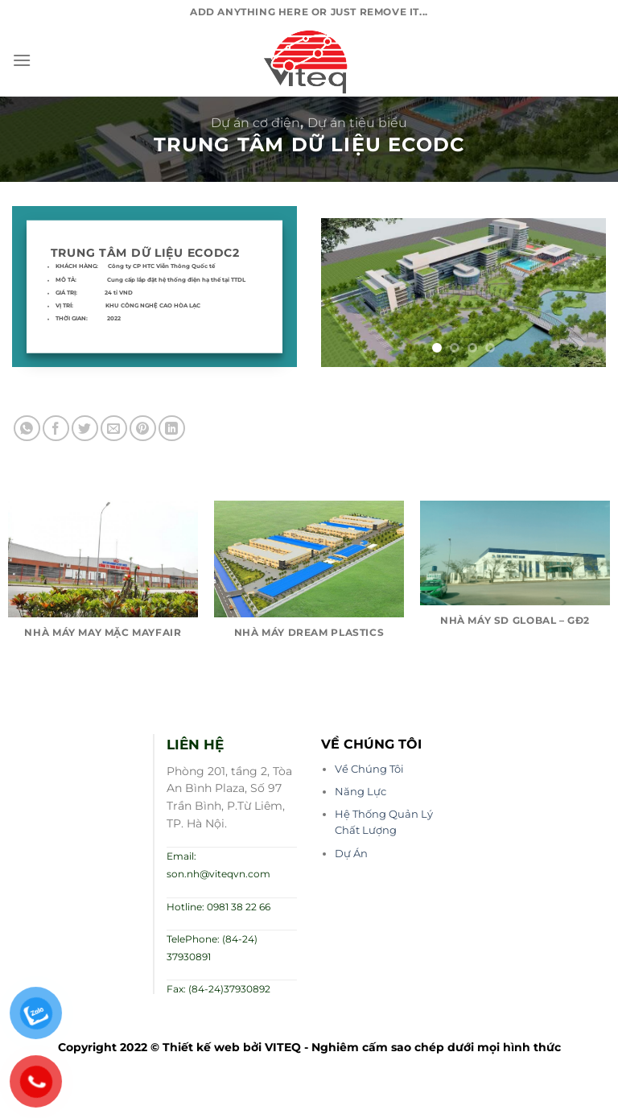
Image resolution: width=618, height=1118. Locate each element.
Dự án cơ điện (255, 122)
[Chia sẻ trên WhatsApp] (27, 428)
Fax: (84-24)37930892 (218, 989)
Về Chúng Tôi (369, 769)
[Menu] (21, 60)
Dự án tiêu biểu (357, 122)
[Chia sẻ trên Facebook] (56, 428)
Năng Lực (360, 792)
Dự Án (351, 854)
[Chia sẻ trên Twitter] (85, 428)
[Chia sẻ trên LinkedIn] (172, 428)
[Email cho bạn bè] (114, 428)
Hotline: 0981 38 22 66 (218, 907)
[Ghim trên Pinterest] (143, 428)
